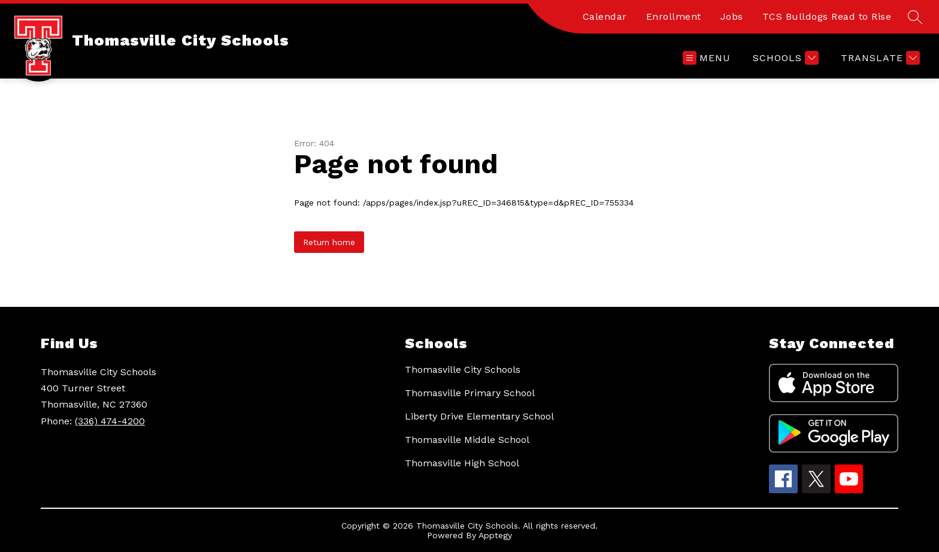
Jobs (731, 16)
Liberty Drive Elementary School (479, 416)
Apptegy (495, 535)
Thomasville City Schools (462, 369)
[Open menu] (707, 57)
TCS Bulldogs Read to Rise (827, 16)
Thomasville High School (462, 463)
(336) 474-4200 (110, 421)
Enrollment (673, 16)
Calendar (605, 16)
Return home (329, 242)
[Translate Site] (879, 57)
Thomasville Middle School (467, 439)
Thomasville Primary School (470, 393)
